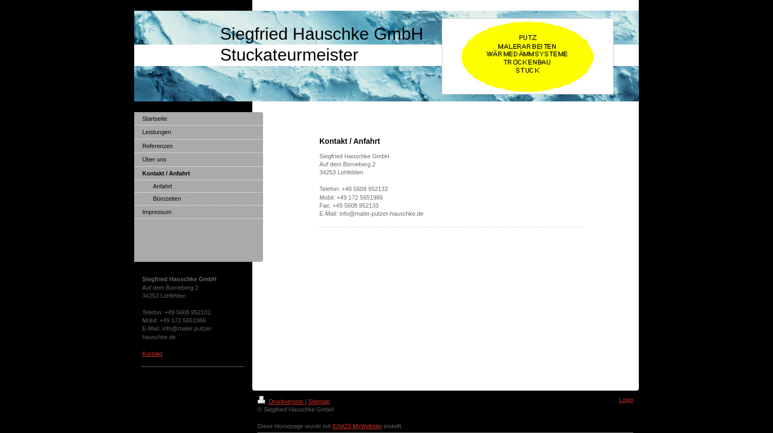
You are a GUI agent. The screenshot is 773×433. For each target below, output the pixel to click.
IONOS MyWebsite (357, 426)
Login (626, 400)
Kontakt (152, 353)
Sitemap (319, 401)
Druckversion (281, 401)
